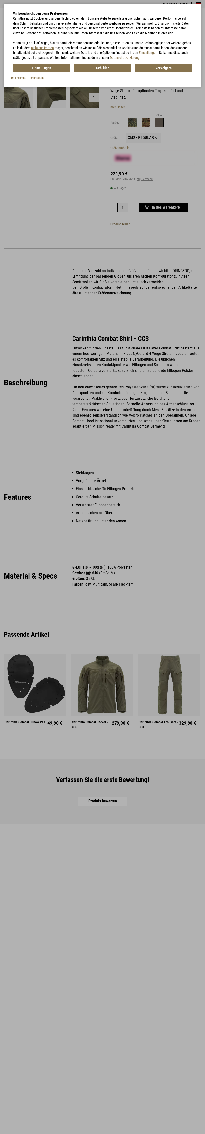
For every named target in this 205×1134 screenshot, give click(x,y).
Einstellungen (148, 53)
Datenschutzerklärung (125, 58)
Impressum (37, 78)
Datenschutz (18, 78)
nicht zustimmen (42, 48)
